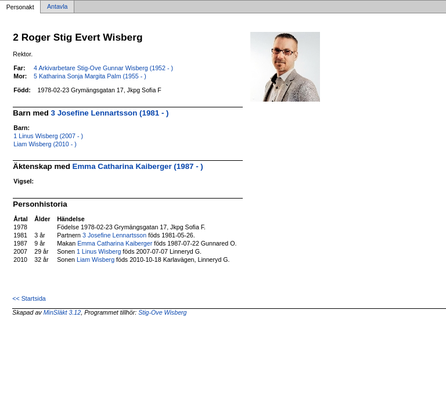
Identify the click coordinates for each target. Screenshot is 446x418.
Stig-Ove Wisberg (162, 312)
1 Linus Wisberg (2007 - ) (48, 135)
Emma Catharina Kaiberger (114, 243)
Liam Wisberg (95, 259)
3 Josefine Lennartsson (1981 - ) (110, 113)
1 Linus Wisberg (99, 251)
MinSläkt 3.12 (62, 312)
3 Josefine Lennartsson (114, 235)
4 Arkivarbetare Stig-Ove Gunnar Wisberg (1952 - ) (103, 67)
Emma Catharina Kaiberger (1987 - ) (138, 166)
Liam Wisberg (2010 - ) (44, 143)
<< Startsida (28, 298)
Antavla (57, 6)
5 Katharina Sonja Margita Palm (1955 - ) (90, 76)
